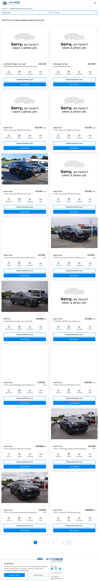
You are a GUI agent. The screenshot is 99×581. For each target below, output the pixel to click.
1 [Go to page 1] (35, 542)
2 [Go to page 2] (39, 542)
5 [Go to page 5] (53, 542)
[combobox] (74, 13)
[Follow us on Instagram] (56, 568)
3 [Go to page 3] (44, 542)
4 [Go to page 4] (48, 542)
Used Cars (4, 8)
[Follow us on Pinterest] (60, 568)
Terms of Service (57, 572)
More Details (24, 84)
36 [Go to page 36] (63, 542)
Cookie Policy (38, 575)
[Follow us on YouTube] (51, 568)
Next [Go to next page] (69, 542)
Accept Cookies (14, 575)
